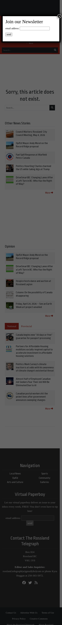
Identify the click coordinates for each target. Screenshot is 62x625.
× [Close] (59, 16)
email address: (12, 28)
